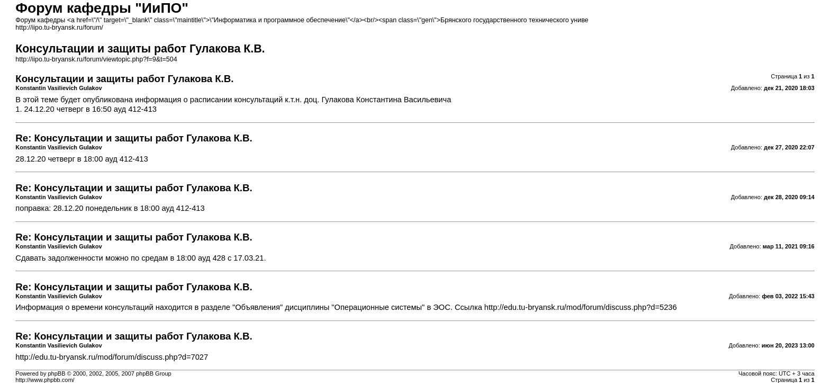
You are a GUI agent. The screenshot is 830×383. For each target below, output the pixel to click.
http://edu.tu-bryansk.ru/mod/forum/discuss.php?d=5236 (580, 307)
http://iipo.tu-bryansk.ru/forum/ (59, 27)
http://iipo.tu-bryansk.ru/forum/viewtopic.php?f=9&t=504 (96, 59)
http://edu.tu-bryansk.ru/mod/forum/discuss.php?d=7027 (111, 357)
